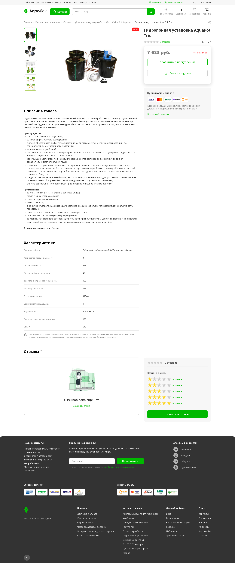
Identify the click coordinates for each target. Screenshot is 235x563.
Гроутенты (128, 526)
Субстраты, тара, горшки (135, 548)
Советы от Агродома (88, 535)
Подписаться (130, 461)
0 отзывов (165, 41)
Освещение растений (133, 539)
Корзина (170, 526)
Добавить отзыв (81, 405)
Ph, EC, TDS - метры (133, 544)
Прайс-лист (29, 2)
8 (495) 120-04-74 (43, 459)
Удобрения (128, 518)
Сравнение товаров (176, 535)
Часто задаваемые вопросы (91, 526)
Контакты (204, 513)
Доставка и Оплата (87, 513)
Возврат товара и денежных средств (96, 531)
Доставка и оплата (44, 2)
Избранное (171, 531)
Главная (28, 22)
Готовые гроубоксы (133, 531)
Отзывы (92, 2)
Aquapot (127, 22)
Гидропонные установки (47, 22)
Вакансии (203, 522)
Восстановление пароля (178, 522)
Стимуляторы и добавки (135, 522)
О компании (205, 518)
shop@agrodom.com (42, 455)
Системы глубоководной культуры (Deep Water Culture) (91, 22)
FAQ (75, 2)
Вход (194, 2)
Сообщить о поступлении (177, 62)
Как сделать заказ (63, 2)
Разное (126, 552)
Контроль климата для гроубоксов (141, 513)
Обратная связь (85, 522)
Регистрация (205, 2)
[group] (90, 63)
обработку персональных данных (118, 467)
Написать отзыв (177, 414)
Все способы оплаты (158, 114)
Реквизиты (204, 526)
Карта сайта (205, 531)
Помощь (83, 2)
